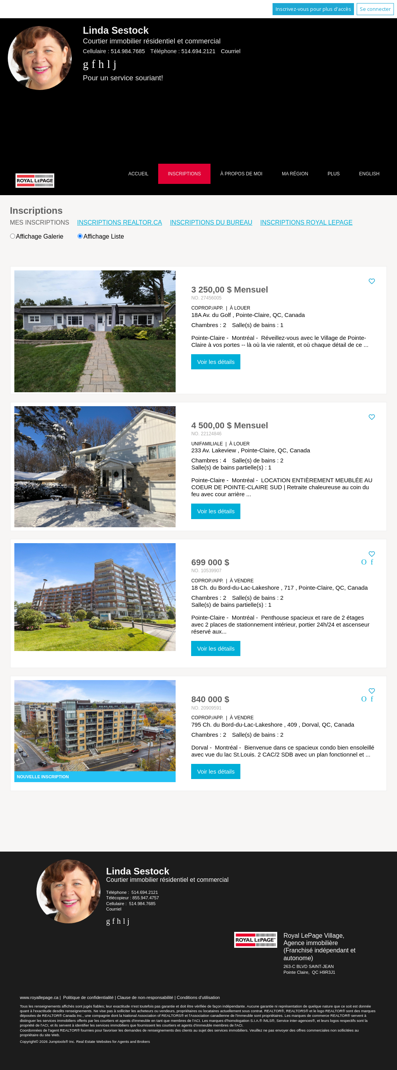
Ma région (295, 174)
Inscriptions (184, 174)
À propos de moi (241, 174)
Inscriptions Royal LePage (306, 222)
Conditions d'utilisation (198, 997)
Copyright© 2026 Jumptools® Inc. (47, 1041)
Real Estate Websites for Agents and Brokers (113, 1041)
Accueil (138, 174)
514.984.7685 (128, 51)
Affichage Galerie (37, 236)
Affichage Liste (101, 236)
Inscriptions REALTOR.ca (119, 222)
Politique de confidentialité (88, 997)
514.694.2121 (198, 51)
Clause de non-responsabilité (145, 997)
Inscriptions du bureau (211, 222)
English (369, 174)
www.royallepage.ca (39, 997)
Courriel (230, 51)
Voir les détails (216, 361)
